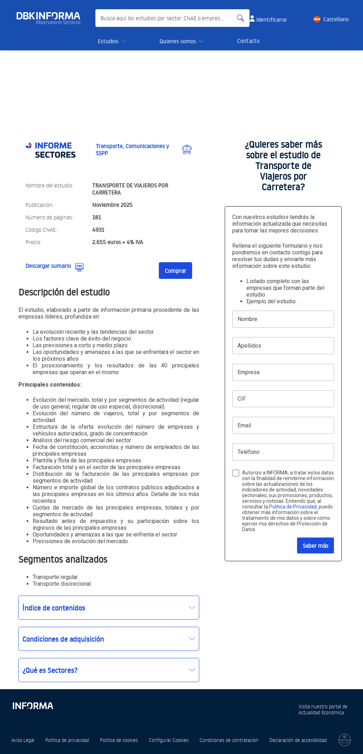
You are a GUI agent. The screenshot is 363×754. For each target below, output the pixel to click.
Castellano (336, 19)
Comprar (175, 270)
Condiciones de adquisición (63, 638)
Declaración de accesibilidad (298, 740)
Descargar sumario (48, 265)
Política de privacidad (67, 740)
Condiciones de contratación (229, 740)
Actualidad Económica (321, 712)
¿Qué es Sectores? (50, 670)
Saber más (315, 545)
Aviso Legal (22, 740)
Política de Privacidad (293, 507)
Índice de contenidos (53, 607)
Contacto (248, 40)
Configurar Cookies (169, 740)
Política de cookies (119, 740)
